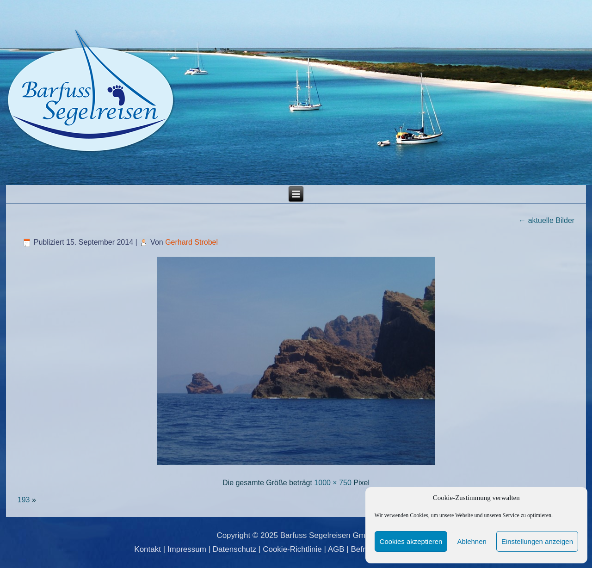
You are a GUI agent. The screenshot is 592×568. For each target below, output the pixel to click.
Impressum (186, 549)
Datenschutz (235, 549)
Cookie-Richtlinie (292, 549)
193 (24, 500)
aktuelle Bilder (546, 220)
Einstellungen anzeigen (537, 541)
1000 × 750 (333, 483)
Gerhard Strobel (191, 242)
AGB (336, 549)
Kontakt (147, 549)
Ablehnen (471, 541)
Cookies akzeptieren (411, 541)
